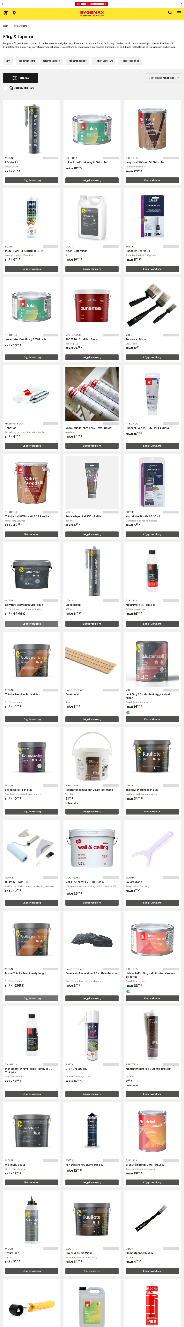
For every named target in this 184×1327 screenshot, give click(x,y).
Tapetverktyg (104, 61)
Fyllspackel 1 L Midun (18, 790)
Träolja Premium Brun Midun (22, 694)
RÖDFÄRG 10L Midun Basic (81, 339)
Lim (8, 61)
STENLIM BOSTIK (76, 1069)
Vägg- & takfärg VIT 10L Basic (84, 882)
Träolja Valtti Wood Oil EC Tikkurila (27, 516)
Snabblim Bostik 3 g (138, 251)
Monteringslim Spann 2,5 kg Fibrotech (89, 790)
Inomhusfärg (26, 61)
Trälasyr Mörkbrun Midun (142, 790)
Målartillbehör (78, 61)
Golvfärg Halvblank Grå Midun (24, 605)
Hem (5, 25)
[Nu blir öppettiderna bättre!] (92, 4)
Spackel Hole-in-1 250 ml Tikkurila (147, 428)
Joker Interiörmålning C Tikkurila (86, 162)
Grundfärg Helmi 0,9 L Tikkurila (145, 1164)
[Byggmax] (92, 14)
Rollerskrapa (134, 882)
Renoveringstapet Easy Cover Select (89, 428)
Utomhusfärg (51, 61)
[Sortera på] (163, 78)
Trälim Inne (12, 1253)
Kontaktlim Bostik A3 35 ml (143, 516)
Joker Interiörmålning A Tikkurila (25, 339)
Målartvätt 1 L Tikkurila (140, 605)
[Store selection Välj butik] (14, 13)
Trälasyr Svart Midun (78, 1253)
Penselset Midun (136, 339)
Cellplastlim (73, 605)
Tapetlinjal (72, 694)
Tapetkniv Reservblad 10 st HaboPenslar (91, 973)
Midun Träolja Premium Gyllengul (25, 973)
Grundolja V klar (15, 1164)
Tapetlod (10, 428)
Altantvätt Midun (76, 251)
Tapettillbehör (130, 61)
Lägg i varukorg (32, 180)
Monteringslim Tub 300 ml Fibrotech (148, 1069)
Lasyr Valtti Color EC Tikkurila (145, 162)
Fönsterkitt (12, 162)
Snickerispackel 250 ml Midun (84, 516)
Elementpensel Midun (139, 1253)
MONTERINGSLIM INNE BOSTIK (24, 251)
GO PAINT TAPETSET (18, 882)
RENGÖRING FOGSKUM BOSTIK (84, 1164)
